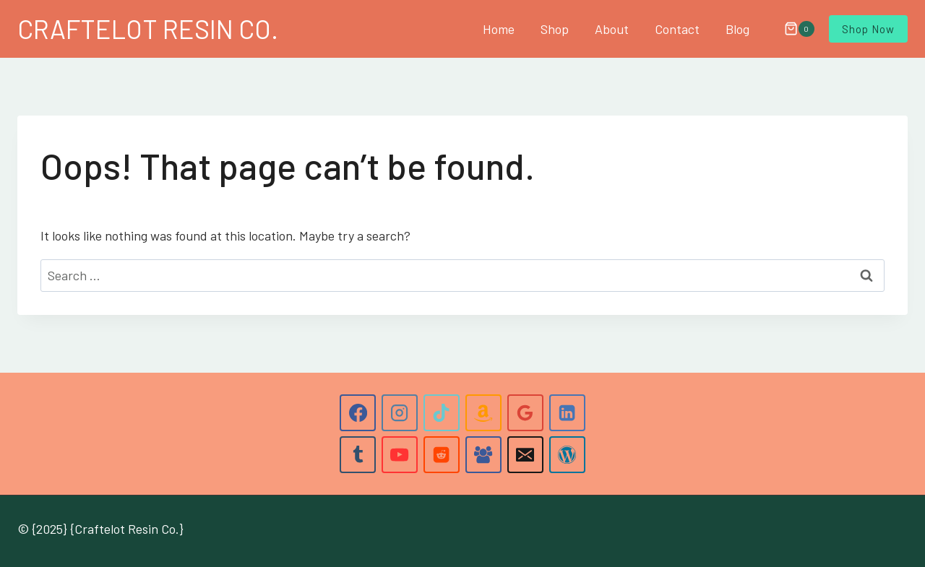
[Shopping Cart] (792, 29)
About (612, 29)
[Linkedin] (567, 412)
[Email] (525, 454)
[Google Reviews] (525, 412)
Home (499, 29)
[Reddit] (441, 454)
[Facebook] (358, 412)
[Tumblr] (358, 454)
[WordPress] (567, 454)
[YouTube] (400, 454)
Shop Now (868, 28)
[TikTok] (441, 412)
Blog (737, 29)
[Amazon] (483, 412)
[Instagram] (400, 412)
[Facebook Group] (483, 454)
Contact (677, 29)
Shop (555, 29)
